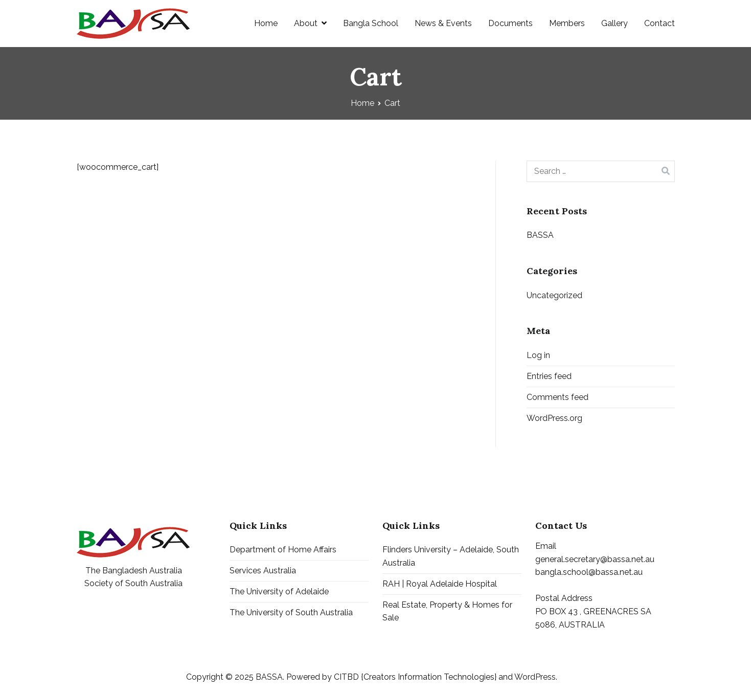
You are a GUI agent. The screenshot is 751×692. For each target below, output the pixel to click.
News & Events (443, 23)
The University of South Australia (291, 612)
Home (266, 23)
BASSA (540, 235)
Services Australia (263, 570)
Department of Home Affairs (283, 549)
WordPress (535, 677)
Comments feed (557, 397)
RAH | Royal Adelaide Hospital (439, 584)
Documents (510, 23)
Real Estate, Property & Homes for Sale (447, 611)
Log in (538, 355)
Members (567, 23)
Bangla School (370, 23)
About (305, 23)
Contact (659, 23)
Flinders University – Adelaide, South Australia (450, 556)
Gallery (614, 23)
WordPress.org (554, 418)
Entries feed (549, 376)
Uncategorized (554, 295)
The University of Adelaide (279, 591)
